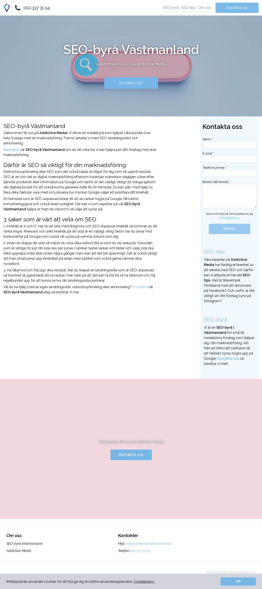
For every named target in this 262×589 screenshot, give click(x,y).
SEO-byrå (171, 8)
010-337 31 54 (36, 7)
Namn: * (229, 142)
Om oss (204, 8)
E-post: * (229, 157)
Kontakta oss (237, 8)
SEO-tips (188, 8)
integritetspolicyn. (229, 217)
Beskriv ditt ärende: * (229, 194)
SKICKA (229, 229)
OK (238, 581)
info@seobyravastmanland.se (148, 544)
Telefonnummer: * (229, 171)
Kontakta (140, 287)
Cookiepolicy (144, 582)
